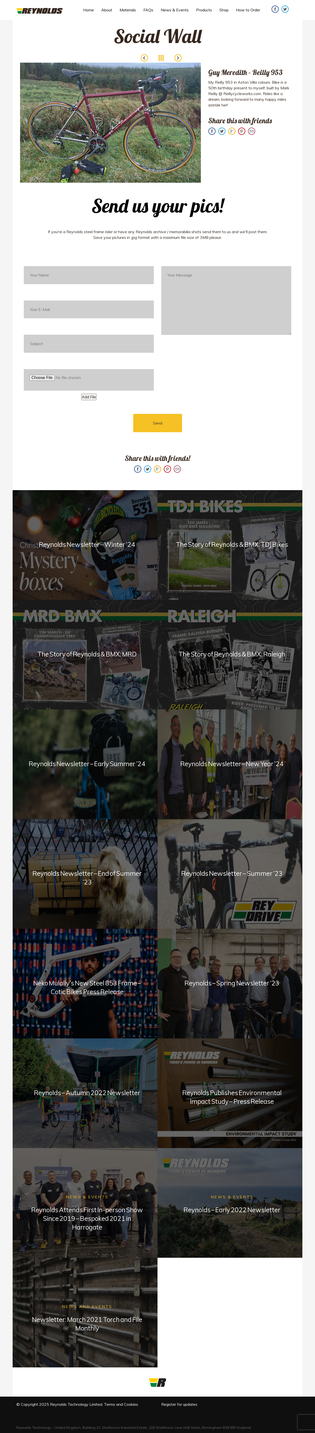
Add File (89, 396)
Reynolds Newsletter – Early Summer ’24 (87, 764)
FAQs (148, 9)
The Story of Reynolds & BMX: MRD (87, 654)
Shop (224, 9)
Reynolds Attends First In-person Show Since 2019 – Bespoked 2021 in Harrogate (87, 1218)
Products (204, 9)
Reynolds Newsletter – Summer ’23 (231, 873)
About (106, 9)
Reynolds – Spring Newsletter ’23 (231, 983)
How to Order (248, 9)
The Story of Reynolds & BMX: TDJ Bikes (232, 544)
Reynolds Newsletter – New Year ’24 (232, 764)
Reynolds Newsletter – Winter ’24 (87, 544)
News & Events (175, 9)
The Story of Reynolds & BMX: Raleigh (232, 654)
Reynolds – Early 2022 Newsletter (232, 1210)
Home (88, 9)
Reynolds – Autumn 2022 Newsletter (87, 1093)
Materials (128, 9)
